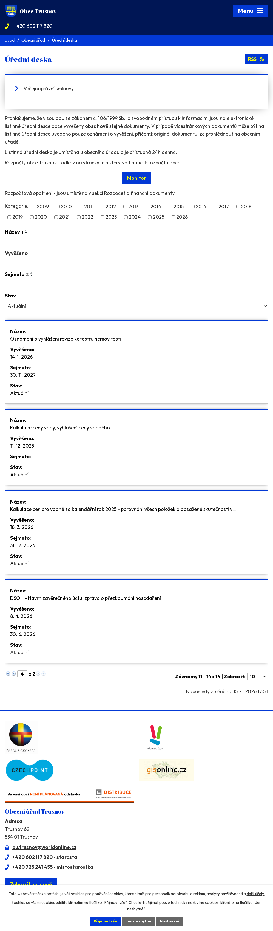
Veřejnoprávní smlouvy (49, 88)
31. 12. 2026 (22, 545)
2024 (135, 217)
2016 (201, 206)
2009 (43, 206)
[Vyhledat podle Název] (136, 242)
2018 (246, 206)
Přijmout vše (105, 921)
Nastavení (169, 921)
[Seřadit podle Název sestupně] (26, 233)
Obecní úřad (33, 40)
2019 (17, 217)
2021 (64, 217)
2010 (66, 206)
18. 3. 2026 (21, 527)
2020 (41, 217)
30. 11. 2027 (23, 375)
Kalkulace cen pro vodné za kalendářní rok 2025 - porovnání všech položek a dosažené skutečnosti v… (123, 509)
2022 (87, 217)
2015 (179, 206)
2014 (155, 206)
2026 (182, 217)
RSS (256, 59)
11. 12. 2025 (22, 446)
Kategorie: (16, 206)
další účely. (256, 893)
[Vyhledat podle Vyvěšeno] (136, 263)
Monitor (136, 178)
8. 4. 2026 (21, 616)
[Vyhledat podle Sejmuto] (136, 284)
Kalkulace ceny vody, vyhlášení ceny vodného (60, 427)
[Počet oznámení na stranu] (257, 676)
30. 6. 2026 (22, 634)
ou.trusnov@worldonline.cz (44, 847)
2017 (223, 206)
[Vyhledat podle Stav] (136, 306)
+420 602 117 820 (33, 26)
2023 (111, 217)
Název (14, 232)
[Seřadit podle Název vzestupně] (26, 231)
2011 (88, 206)
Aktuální (19, 393)
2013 (133, 206)
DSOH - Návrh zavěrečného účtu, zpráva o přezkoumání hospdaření (85, 598)
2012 (111, 206)
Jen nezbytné (138, 921)
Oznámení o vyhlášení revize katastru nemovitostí (65, 339)
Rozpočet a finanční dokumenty (139, 193)
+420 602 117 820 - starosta (44, 857)
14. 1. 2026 (21, 357)
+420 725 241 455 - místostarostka (52, 867)
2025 (158, 217)
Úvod (9, 40)
